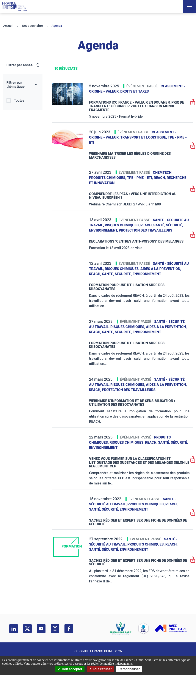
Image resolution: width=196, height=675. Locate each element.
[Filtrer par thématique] (22, 84)
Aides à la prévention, (160, 269)
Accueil (8, 25)
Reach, (160, 178)
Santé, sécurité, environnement (131, 274)
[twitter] (27, 628)
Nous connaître (32, 25)
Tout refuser (100, 669)
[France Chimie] (14, 6)
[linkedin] (13, 628)
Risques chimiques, (122, 225)
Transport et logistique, (144, 137)
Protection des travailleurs (145, 230)
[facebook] (69, 628)
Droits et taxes (134, 91)
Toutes (19, 100)
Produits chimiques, (108, 178)
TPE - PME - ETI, (140, 178)
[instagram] (55, 628)
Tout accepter (70, 669)
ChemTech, (162, 172)
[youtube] (41, 628)
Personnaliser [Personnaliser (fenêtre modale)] (129, 669)
